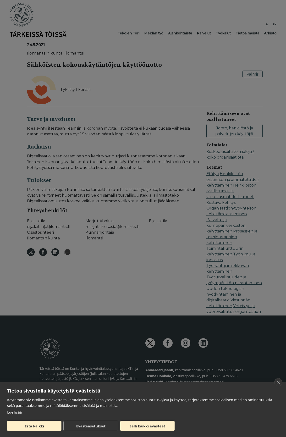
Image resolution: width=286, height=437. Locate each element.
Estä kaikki (34, 426)
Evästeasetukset (91, 426)
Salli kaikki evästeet (147, 426)
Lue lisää (14, 412)
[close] (278, 382)
